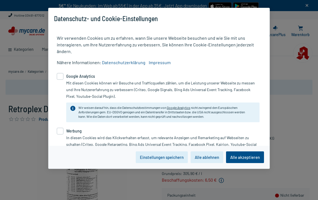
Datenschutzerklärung (123, 62)
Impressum (160, 62)
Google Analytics (178, 107)
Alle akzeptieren (245, 157)
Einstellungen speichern (162, 157)
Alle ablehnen (207, 157)
